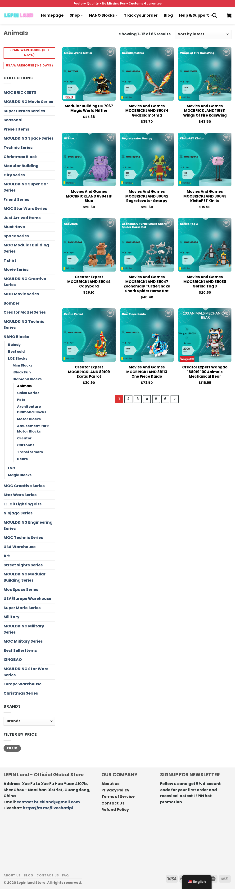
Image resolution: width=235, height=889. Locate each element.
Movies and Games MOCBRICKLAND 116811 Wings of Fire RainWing (205, 111)
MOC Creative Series (24, 486)
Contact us (47, 875)
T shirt (10, 260)
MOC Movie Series (21, 294)
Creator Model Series (25, 312)
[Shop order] (203, 34)
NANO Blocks (103, 15)
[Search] (214, 15)
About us (110, 783)
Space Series (16, 236)
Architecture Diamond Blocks (31, 409)
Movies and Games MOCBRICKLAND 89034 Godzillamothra (146, 111)
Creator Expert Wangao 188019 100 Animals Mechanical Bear (204, 372)
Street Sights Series (23, 565)
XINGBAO (13, 659)
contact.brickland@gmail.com (48, 802)
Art (7, 556)
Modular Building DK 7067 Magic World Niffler (89, 108)
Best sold (16, 351)
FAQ (65, 875)
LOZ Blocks (17, 358)
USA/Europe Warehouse (27, 598)
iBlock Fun (22, 372)
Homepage (52, 15)
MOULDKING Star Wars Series (26, 672)
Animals (24, 386)
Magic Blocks (20, 475)
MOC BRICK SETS (20, 92)
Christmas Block (20, 157)
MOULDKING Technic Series (24, 324)
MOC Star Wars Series (25, 208)
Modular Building (21, 166)
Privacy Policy (115, 790)
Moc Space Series (21, 589)
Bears (22, 458)
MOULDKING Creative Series (25, 282)
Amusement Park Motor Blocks (33, 428)
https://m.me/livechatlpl (48, 808)
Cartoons (25, 445)
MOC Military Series (23, 641)
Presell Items (16, 129)
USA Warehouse (20, 547)
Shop (76, 15)
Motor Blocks (29, 419)
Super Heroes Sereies (24, 111)
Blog (168, 15)
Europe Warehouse (22, 684)
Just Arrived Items (22, 218)
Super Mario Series (22, 608)
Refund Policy (115, 809)
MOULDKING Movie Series (28, 101)
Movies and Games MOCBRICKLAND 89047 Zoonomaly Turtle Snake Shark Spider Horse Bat (147, 284)
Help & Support (195, 15)
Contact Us (112, 803)
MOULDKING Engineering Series (28, 525)
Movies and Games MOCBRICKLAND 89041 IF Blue (89, 196)
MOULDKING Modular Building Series (24, 577)
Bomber (11, 303)
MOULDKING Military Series (24, 629)
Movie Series (16, 269)
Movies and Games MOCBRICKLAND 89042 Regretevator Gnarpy (146, 196)
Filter (12, 748)
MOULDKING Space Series (29, 138)
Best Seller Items (20, 650)
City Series (14, 175)
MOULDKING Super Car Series (26, 187)
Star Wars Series (20, 495)
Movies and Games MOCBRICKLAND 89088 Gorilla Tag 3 (204, 282)
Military (11, 617)
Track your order (141, 15)
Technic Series (18, 147)
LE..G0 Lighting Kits (22, 504)
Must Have (14, 227)
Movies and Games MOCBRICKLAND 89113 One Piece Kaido (146, 372)
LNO (11, 468)
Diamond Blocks (27, 379)
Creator (24, 438)
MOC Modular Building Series (26, 248)
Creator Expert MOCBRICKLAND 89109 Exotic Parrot (89, 372)
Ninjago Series (18, 513)
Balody (14, 344)
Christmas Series (21, 693)
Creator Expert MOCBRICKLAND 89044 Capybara (89, 282)
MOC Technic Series (23, 537)
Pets (21, 399)
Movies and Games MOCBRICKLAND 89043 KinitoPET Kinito (204, 196)
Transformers (30, 452)
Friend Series (16, 199)
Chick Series (28, 392)
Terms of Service (118, 796)
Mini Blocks (22, 365)
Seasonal (13, 120)
